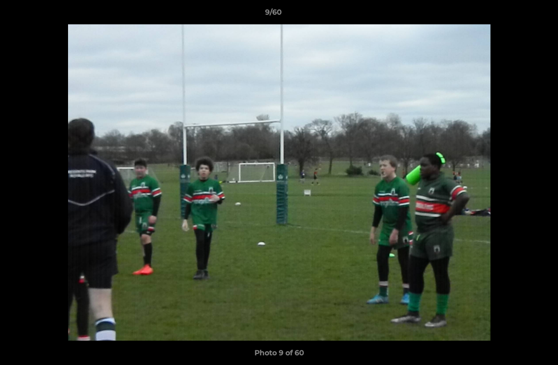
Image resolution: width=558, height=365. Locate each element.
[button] (515, 14)
